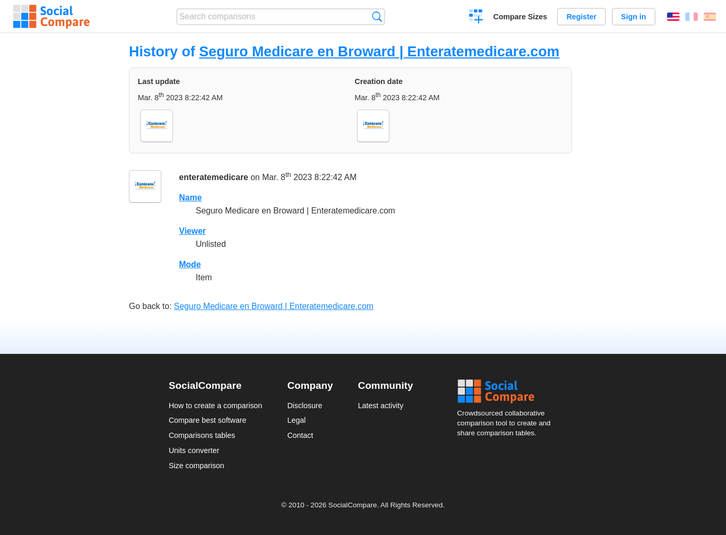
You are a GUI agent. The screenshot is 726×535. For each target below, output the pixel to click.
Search (377, 16)
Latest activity (380, 405)
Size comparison (196, 465)
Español (710, 17)
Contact (300, 435)
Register (581, 17)
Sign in (633, 17)
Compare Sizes (520, 17)
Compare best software (207, 420)
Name (190, 197)
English (673, 17)
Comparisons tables (202, 435)
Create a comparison (476, 17)
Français (691, 17)
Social (507, 391)
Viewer (192, 231)
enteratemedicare (213, 177)
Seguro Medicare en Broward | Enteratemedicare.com (379, 51)
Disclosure (304, 405)
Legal (296, 420)
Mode (190, 264)
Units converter (194, 450)
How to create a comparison (215, 405)
